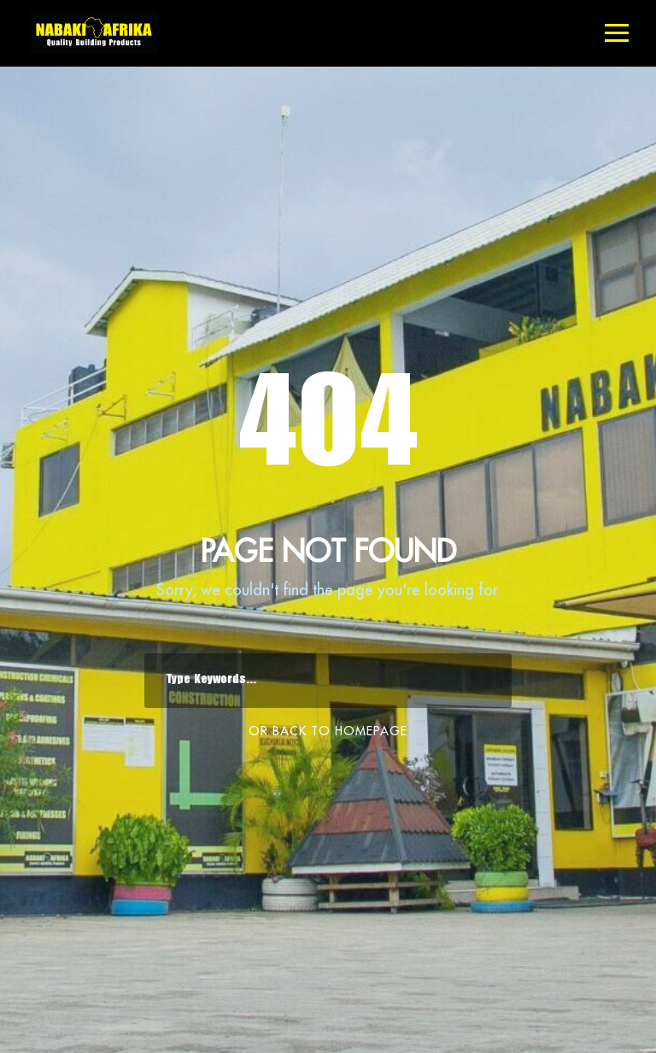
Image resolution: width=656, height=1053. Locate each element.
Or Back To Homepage (328, 731)
